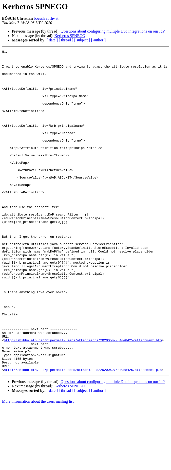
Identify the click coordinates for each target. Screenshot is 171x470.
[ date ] (52, 40)
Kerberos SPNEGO (69, 36)
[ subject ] (82, 40)
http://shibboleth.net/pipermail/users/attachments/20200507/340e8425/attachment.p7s (83, 434)
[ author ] (98, 40)
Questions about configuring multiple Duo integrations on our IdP (112, 31)
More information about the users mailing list (38, 466)
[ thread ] (66, 40)
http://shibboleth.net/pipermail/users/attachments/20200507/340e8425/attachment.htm (83, 398)
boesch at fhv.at (46, 18)
